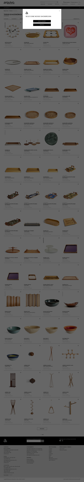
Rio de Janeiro (42, 21)
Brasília (42, 24)
